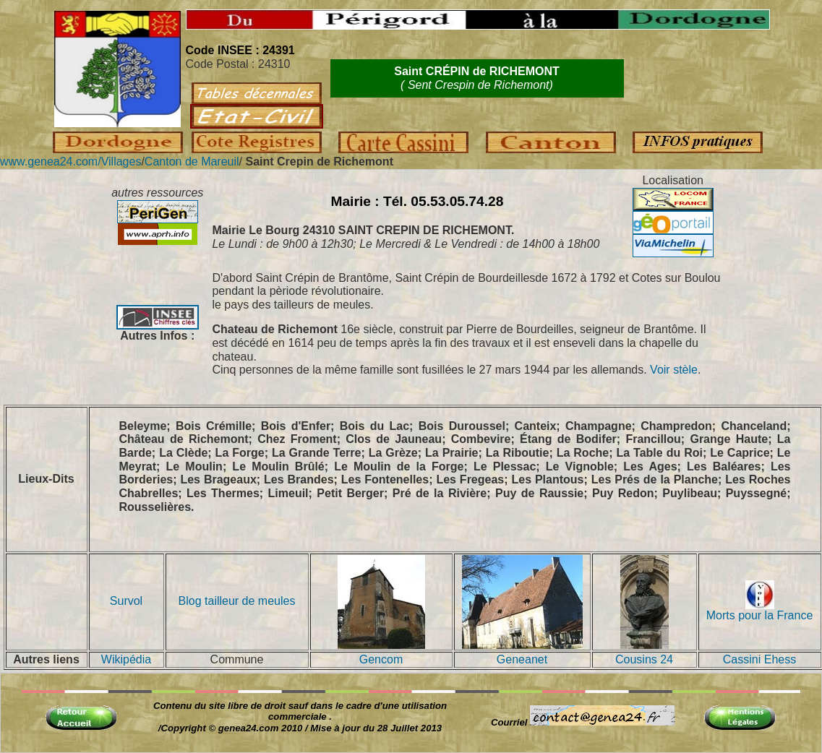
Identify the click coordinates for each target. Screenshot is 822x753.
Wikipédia (126, 659)
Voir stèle (674, 369)
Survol (126, 601)
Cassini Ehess (759, 659)
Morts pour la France (759, 610)
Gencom (381, 659)
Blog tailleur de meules (237, 601)
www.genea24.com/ (50, 161)
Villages (121, 161)
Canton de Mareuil (192, 161)
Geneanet (522, 659)
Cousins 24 (644, 659)
